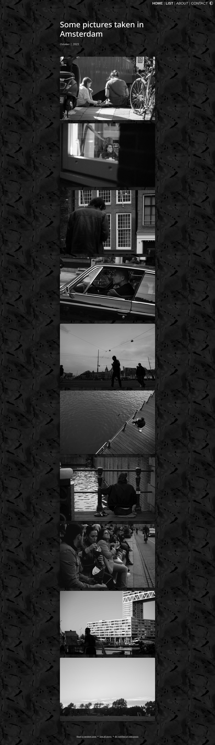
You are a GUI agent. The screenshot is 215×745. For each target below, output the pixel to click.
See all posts (106, 736)
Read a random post (86, 736)
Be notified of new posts (126, 736)
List (169, 3)
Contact (199, 3)
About (182, 3)
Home (157, 3)
